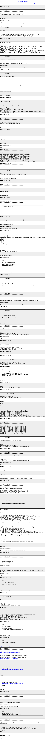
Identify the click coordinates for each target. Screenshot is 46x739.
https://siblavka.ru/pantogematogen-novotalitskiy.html (10, 652)
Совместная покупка (22, 1)
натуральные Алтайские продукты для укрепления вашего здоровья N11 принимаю (22, 3)
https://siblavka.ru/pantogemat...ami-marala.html (9, 645)
